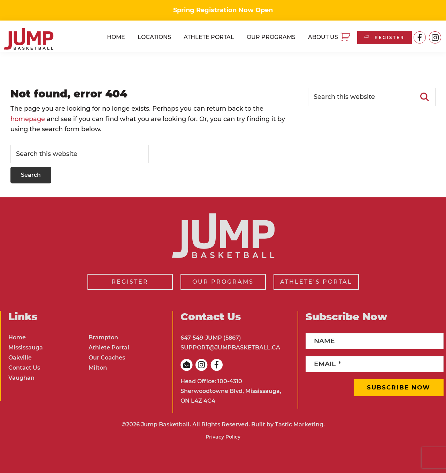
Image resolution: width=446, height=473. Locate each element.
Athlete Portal (109, 347)
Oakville (20, 357)
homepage (27, 119)
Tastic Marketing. (300, 424)
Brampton (103, 337)
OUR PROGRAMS (223, 281)
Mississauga (25, 347)
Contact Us (24, 367)
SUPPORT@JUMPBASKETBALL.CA (230, 347)
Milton (98, 367)
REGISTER (384, 37)
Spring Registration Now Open (223, 10)
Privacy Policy (223, 437)
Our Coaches (107, 357)
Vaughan (21, 378)
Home (17, 337)
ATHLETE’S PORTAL (316, 281)
